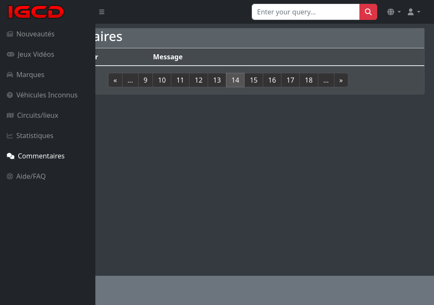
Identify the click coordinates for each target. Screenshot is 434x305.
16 (308, 90)
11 (216, 90)
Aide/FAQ (26, 176)
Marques (26, 74)
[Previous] (152, 90)
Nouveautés (31, 34)
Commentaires (35, 156)
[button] (394, 11)
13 (253, 90)
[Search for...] (306, 12)
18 (345, 90)
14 (271, 90)
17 (327, 90)
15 (290, 90)
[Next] (377, 90)
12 (235, 90)
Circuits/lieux (32, 115)
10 (198, 90)
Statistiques (30, 135)
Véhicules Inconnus (42, 95)
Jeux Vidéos (30, 54)
